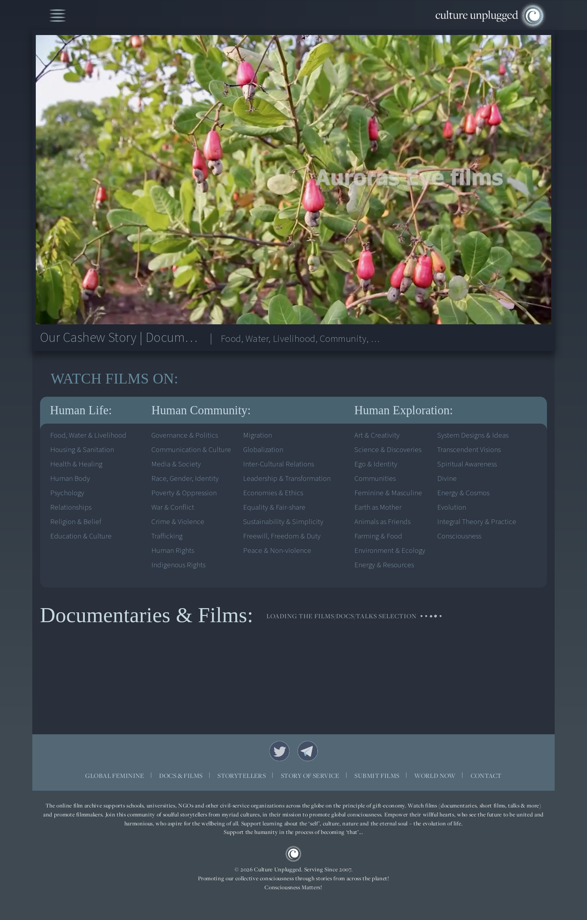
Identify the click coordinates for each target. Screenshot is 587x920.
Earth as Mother (377, 507)
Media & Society (176, 464)
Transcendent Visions (469, 450)
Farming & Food (378, 536)
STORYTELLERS (241, 775)
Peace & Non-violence (277, 550)
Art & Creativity (377, 435)
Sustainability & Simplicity (283, 522)
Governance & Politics (184, 435)
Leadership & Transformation (287, 478)
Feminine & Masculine (388, 493)
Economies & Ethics (273, 493)
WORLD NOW (435, 775)
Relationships (70, 507)
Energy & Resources (384, 565)
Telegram (308, 751)
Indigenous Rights (178, 565)
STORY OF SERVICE (310, 775)
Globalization (263, 450)
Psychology (67, 493)
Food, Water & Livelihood (88, 435)
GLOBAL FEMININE (114, 775)
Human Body (70, 478)
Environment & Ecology (389, 550)
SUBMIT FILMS (376, 775)
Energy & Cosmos (463, 493)
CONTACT (486, 775)
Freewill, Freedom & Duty (282, 536)
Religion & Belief (75, 522)
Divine (447, 478)
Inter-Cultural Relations (278, 464)
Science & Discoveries (387, 450)
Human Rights (172, 550)
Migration (257, 435)
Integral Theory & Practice (476, 522)
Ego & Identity (375, 464)
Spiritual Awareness (467, 464)
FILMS (127, 379)
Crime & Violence (177, 522)
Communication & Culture (191, 450)
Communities (375, 478)
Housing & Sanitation (82, 450)
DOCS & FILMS (180, 775)
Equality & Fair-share (274, 507)
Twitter (279, 751)
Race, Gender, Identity (185, 478)
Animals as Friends (382, 522)
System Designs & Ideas (472, 435)
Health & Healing (76, 464)
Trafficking (166, 536)
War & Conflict (172, 507)
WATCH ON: (114, 379)
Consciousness (459, 536)
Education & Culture (81, 536)
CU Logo (293, 854)
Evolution (451, 507)
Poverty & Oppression (184, 493)
